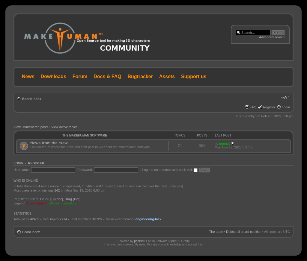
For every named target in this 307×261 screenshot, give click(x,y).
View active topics (64, 127)
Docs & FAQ (107, 76)
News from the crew (49, 143)
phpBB (138, 241)
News (28, 76)
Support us (193, 76)
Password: (85, 170)
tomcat (224, 143)
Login (286, 107)
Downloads (53, 76)
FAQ (253, 107)
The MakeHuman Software (84, 135)
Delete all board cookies (243, 231)
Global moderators (62, 203)
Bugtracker (140, 76)
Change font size (285, 97)
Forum (80, 76)
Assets (167, 76)
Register (269, 107)
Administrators (36, 203)
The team (216, 231)
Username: (21, 170)
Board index (31, 99)
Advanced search (272, 37)
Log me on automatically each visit (170, 170)
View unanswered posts (30, 127)
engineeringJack (149, 219)
